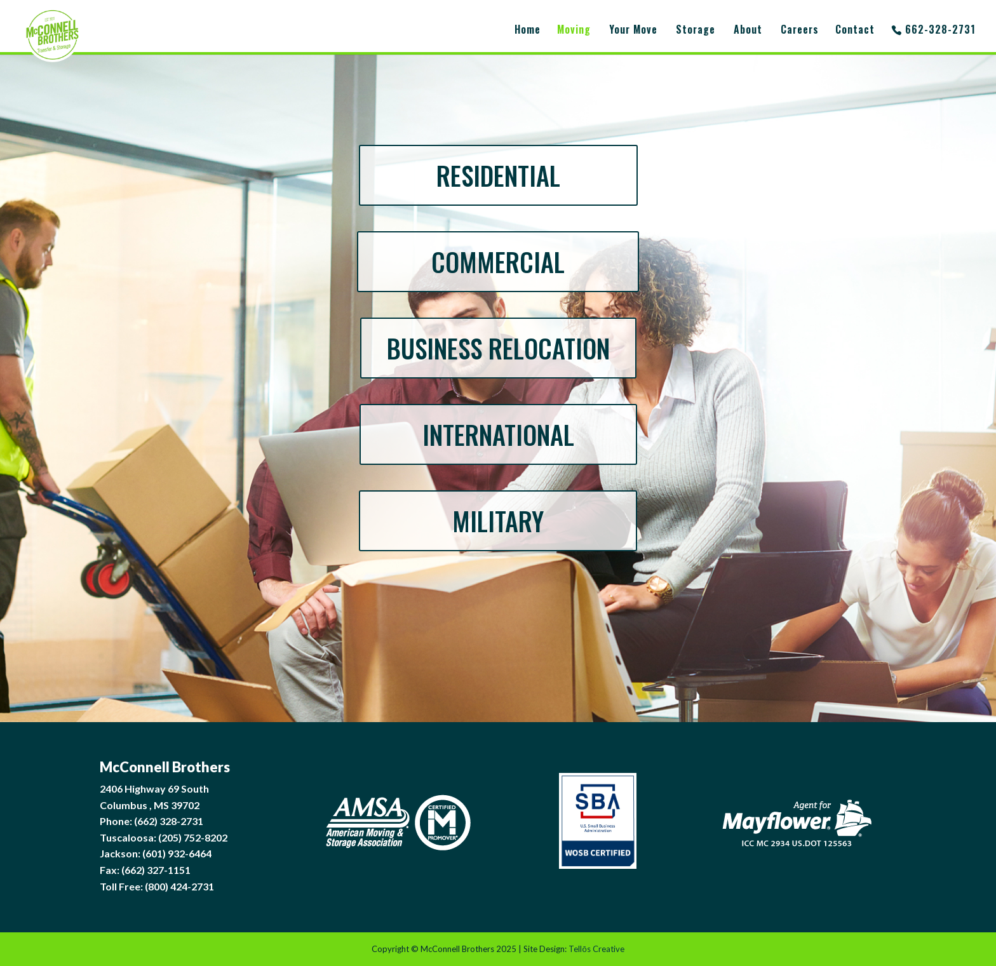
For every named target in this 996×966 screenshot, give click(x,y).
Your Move (633, 31)
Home (528, 31)
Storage (695, 31)
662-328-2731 (940, 31)
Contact (855, 31)
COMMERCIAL (498, 262)
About (748, 31)
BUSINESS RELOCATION (498, 348)
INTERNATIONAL (498, 434)
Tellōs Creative (596, 949)
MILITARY (498, 521)
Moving (574, 31)
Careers (800, 31)
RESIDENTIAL (498, 175)
